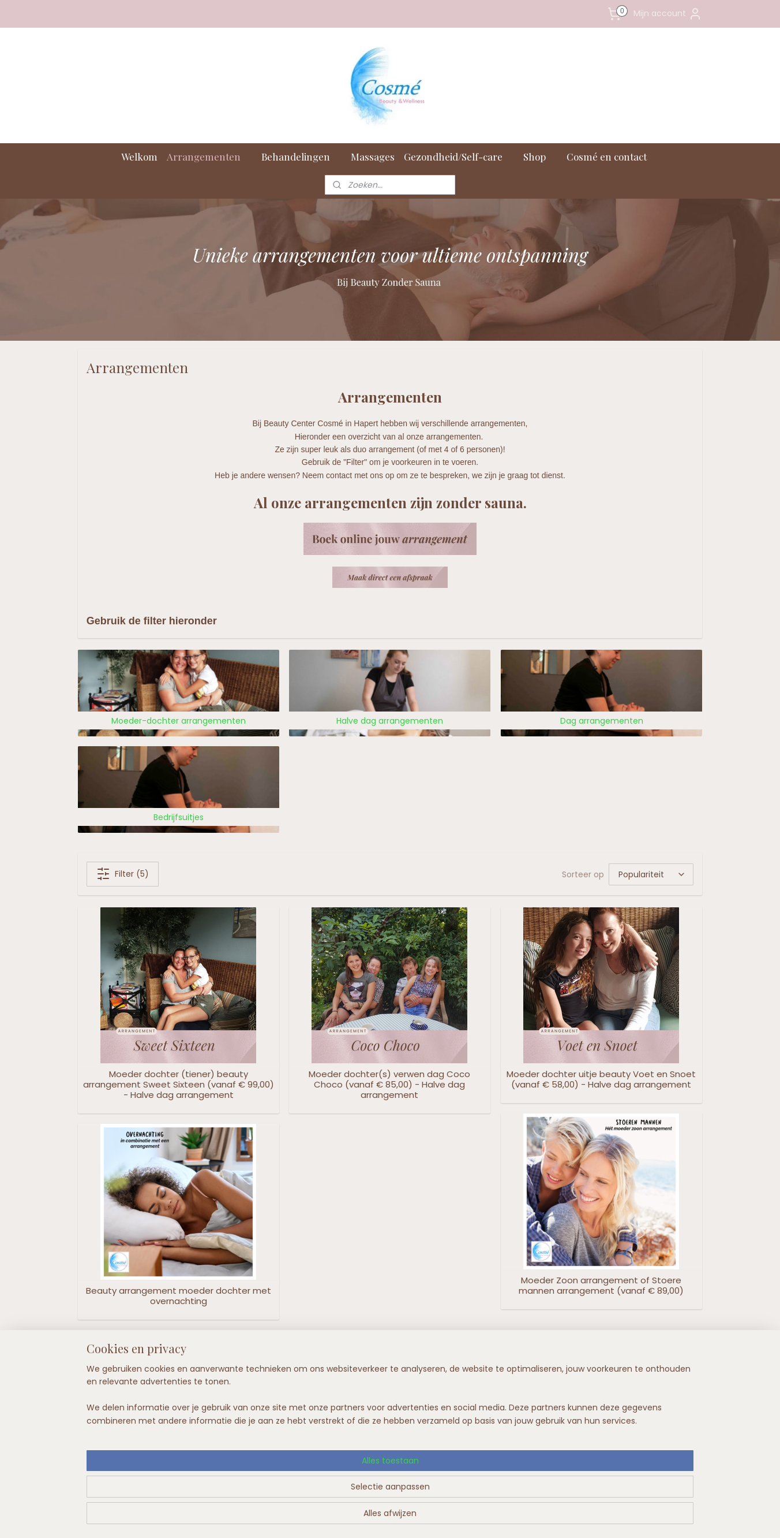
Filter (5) (122, 874)
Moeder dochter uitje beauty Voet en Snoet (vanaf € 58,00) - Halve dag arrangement (601, 1079)
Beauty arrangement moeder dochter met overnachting (178, 1296)
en (262, 1401)
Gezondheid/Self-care (459, 156)
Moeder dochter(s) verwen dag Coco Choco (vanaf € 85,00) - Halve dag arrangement (389, 1084)
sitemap (362, 1516)
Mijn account (667, 14)
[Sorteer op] (651, 874)
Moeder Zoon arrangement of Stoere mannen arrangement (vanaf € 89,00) (601, 1285)
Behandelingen (301, 156)
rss (386, 1516)
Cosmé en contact (612, 156)
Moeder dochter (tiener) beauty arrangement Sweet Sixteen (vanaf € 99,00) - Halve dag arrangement (178, 1084)
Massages (373, 156)
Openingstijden (229, 1387)
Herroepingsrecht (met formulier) (259, 1414)
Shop (540, 156)
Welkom (139, 156)
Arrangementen (209, 156)
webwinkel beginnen (430, 1516)
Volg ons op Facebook (633, 1365)
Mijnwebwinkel (532, 1516)
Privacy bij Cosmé (234, 1428)
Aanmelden (491, 1427)
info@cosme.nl (138, 1442)
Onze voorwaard (231, 1401)
